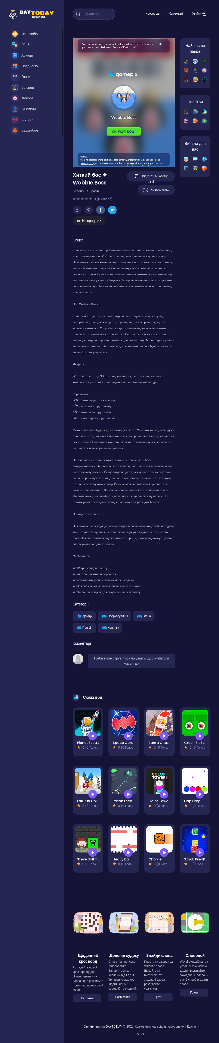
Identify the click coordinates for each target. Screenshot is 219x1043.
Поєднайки (25, 66)
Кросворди (153, 13)
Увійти (199, 13)
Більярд (22, 87)
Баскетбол (24, 130)
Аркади (22, 55)
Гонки (20, 77)
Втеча (143, 616)
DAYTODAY (114, 1026)
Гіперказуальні (114, 616)
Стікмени (23, 109)
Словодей (176, 13)
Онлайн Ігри (92, 1026)
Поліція (84, 627)
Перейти (87, 998)
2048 (20, 44)
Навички (110, 627)
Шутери (22, 119)
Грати (158, 997)
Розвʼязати (122, 997)
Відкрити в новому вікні (151, 177)
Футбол (22, 98)
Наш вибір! (24, 34)
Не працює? (89, 220)
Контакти (193, 1026)
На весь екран (156, 190)
